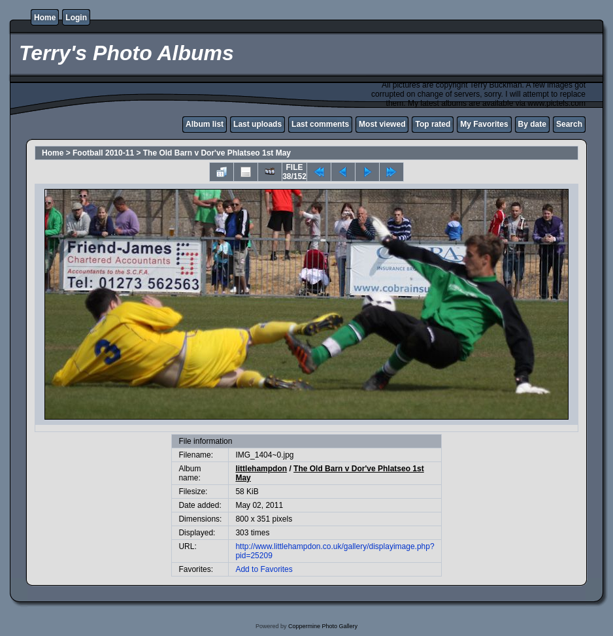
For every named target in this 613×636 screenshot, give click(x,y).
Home (45, 17)
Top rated (432, 124)
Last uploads (257, 124)
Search (569, 124)
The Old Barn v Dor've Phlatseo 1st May (217, 153)
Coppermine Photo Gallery (322, 626)
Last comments (320, 124)
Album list (205, 124)
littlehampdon (261, 468)
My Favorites (484, 124)
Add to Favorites (263, 569)
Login (76, 17)
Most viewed (382, 124)
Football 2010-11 (103, 153)
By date (532, 124)
